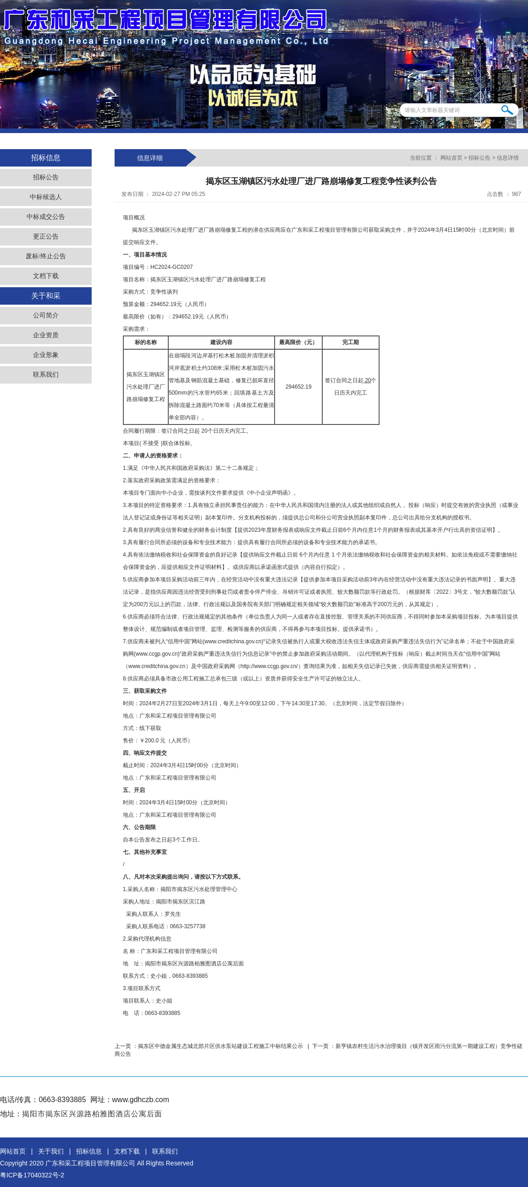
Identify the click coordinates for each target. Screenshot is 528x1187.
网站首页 (451, 158)
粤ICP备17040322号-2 (32, 1175)
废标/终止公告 (46, 256)
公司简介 (46, 315)
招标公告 (46, 177)
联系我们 (46, 374)
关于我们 (51, 1151)
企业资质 (46, 335)
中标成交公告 (46, 216)
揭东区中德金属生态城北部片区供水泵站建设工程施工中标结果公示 (221, 1046)
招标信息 (89, 1151)
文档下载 (46, 276)
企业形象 (46, 354)
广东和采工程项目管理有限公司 (90, 1163)
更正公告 (46, 236)
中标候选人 (46, 197)
